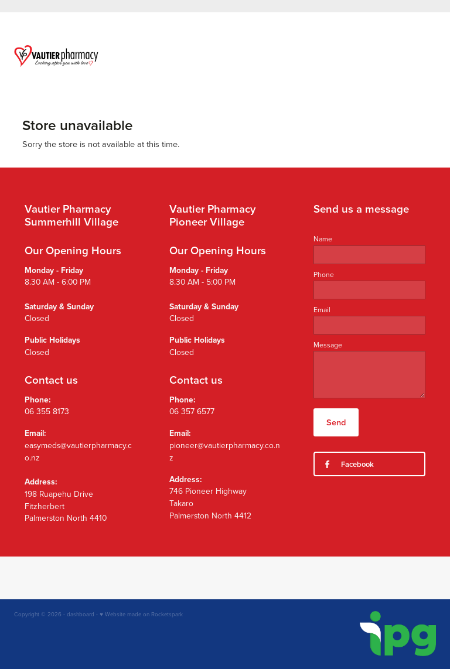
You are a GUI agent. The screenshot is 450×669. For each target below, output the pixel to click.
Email (321, 309)
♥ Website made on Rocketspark (141, 614)
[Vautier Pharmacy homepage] (56, 55)
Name (322, 239)
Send (336, 422)
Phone (323, 274)
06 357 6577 (191, 411)
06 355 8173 (47, 411)
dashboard (80, 614)
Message (327, 345)
